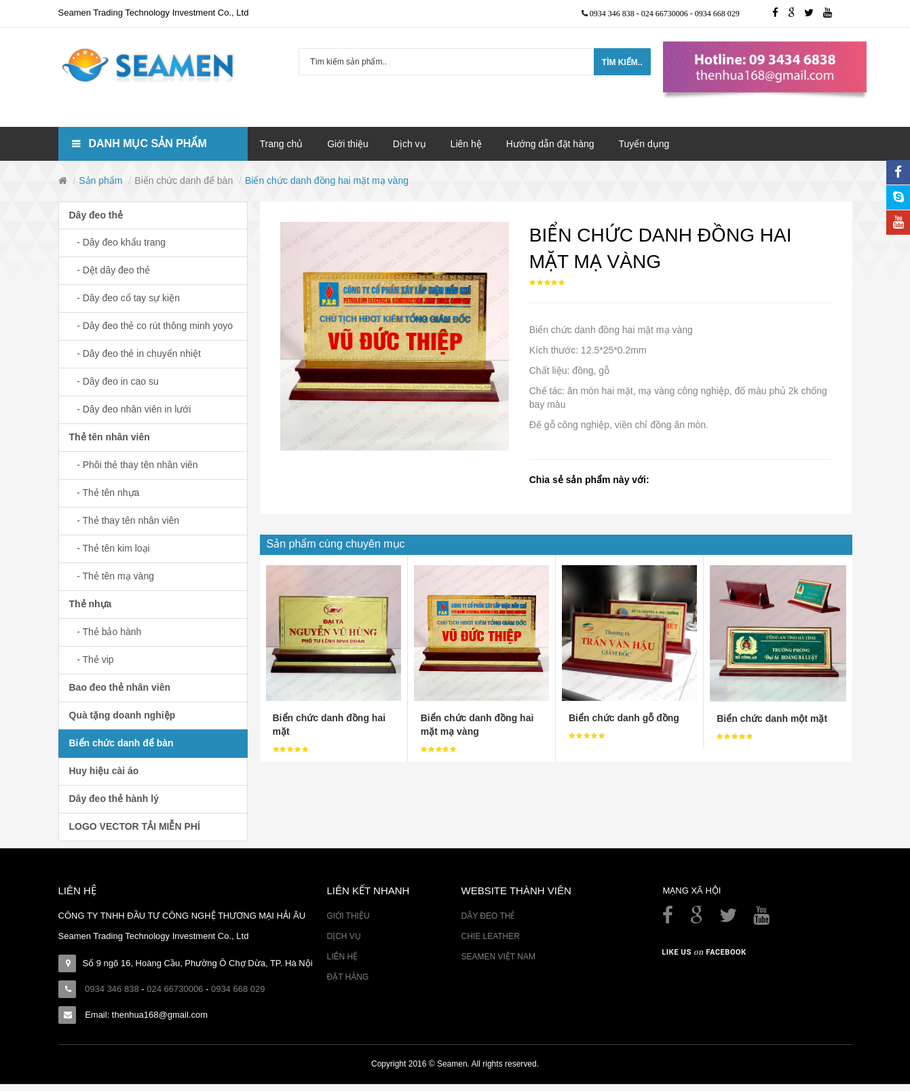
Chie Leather (490, 936)
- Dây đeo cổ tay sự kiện (125, 297)
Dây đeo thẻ (96, 215)
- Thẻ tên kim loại (109, 548)
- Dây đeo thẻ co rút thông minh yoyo (151, 325)
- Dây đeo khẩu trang (117, 242)
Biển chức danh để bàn (183, 180)
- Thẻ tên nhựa (104, 492)
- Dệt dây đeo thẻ (110, 270)
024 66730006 (665, 13)
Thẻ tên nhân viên (109, 437)
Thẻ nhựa (90, 603)
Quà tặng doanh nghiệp (122, 715)
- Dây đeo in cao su (114, 381)
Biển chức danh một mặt (772, 718)
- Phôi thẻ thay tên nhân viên (133, 464)
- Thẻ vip (91, 659)
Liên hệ (342, 956)
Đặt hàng (347, 977)
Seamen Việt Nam (498, 956)
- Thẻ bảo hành (105, 631)
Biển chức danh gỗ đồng (624, 717)
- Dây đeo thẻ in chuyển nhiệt (135, 353)
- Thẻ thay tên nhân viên (124, 520)
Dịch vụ (343, 936)
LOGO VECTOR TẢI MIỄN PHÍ (134, 826)
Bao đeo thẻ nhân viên (120, 687)
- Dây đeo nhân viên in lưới (130, 409)
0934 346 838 (613, 13)
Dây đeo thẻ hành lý (114, 798)
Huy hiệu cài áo (104, 770)
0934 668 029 (717, 13)
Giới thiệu (347, 916)
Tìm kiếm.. (622, 62)
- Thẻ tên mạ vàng (111, 576)
